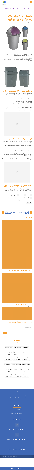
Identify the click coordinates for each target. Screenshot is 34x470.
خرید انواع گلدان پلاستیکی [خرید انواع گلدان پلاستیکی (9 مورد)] (8, 354)
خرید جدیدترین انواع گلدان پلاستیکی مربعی (17, 437)
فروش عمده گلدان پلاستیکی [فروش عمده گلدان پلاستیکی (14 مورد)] (16, 373)
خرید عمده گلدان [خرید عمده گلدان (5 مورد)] (9, 356)
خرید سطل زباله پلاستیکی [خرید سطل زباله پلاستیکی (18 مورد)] (16, 356)
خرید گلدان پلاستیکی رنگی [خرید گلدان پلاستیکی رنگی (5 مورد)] (9, 359)
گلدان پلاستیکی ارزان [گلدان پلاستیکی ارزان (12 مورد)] (25, 383)
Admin (28, 202)
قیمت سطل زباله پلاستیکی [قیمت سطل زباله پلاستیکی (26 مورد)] (8, 378)
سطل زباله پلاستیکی (13, 202)
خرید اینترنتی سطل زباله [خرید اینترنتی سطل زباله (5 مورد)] (24, 356)
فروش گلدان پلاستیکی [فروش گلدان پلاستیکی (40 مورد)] (16, 376)
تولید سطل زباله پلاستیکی (26, 205)
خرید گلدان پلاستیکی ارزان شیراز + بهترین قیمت (17, 457)
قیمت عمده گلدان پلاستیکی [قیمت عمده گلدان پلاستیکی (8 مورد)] (24, 381)
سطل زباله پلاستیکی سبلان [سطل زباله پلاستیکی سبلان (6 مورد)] (8, 364)
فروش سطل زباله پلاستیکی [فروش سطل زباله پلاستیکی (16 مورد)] (25, 373)
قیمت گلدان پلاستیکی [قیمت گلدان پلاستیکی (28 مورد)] (16, 381)
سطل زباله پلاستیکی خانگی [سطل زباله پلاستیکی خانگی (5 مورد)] (17, 364)
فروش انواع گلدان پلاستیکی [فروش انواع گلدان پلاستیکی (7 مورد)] (26, 371)
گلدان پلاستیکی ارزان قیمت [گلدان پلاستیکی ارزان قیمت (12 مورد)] (17, 383)
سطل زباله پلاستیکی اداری (7, 207)
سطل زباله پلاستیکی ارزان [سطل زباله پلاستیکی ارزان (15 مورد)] (16, 361)
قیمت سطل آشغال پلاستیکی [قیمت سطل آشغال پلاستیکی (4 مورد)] (24, 378)
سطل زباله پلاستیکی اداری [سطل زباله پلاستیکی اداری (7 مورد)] (25, 361)
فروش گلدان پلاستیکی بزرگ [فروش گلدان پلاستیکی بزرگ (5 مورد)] (8, 376)
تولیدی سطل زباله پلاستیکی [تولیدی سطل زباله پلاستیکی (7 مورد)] (17, 354)
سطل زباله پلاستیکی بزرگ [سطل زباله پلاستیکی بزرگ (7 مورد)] (25, 364)
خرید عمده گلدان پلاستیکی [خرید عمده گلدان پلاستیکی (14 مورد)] (24, 359)
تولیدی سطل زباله (18, 205)
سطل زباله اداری (21, 207)
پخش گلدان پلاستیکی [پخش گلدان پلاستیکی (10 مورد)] (9, 381)
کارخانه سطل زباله (29, 209)
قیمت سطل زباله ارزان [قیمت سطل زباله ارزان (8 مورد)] (16, 378)
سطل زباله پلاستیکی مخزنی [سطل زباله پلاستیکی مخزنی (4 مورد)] (17, 366)
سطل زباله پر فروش (15, 207)
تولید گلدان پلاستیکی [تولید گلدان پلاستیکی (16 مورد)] (25, 354)
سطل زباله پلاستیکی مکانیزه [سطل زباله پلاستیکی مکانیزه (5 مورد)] (8, 366)
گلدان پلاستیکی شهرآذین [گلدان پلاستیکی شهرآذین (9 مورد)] (9, 383)
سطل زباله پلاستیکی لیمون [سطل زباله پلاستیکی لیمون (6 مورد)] (25, 366)
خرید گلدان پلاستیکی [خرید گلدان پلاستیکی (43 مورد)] (17, 359)
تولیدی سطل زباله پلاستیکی (11, 205)
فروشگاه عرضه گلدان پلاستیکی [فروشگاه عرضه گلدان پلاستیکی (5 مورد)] (25, 376)
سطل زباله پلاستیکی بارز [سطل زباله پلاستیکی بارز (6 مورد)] (9, 361)
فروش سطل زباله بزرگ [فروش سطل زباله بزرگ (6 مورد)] (7, 371)
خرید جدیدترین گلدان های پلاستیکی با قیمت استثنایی (17, 447)
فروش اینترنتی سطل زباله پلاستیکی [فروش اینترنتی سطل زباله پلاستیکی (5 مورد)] (16, 371)
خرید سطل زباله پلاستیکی (28, 207)
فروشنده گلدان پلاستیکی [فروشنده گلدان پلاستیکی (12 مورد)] (8, 373)
